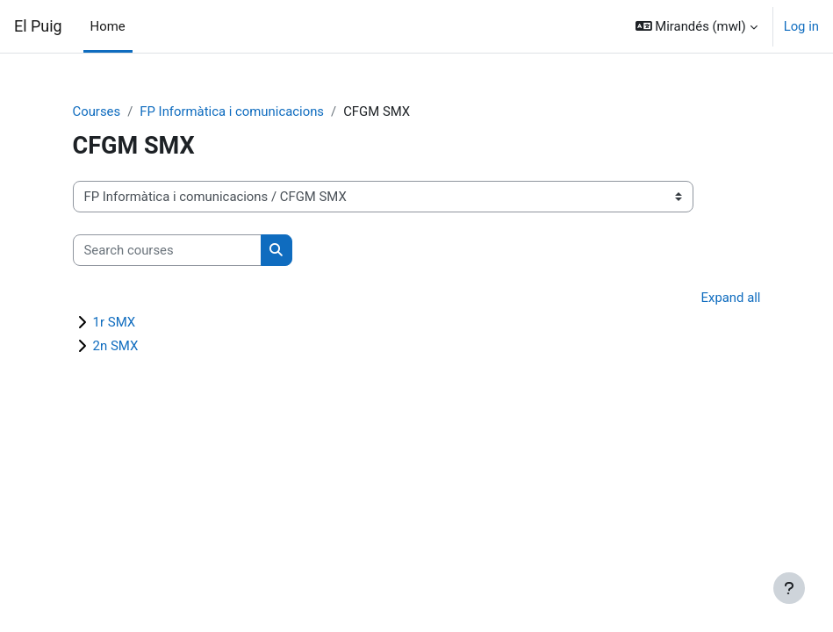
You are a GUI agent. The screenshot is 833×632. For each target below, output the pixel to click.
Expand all (731, 297)
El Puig (38, 26)
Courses (97, 111)
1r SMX (114, 322)
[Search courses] (167, 250)
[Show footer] (789, 588)
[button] (696, 26)
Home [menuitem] (108, 26)
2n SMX (116, 346)
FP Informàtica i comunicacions (232, 111)
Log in (801, 26)
